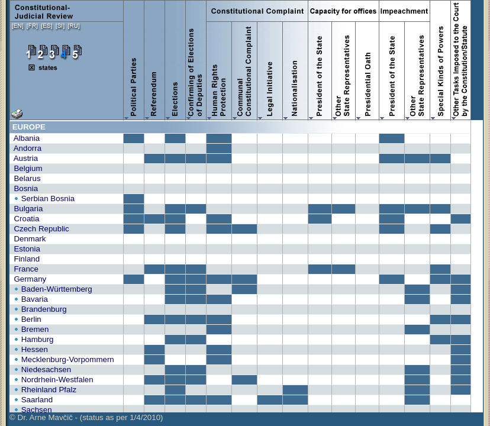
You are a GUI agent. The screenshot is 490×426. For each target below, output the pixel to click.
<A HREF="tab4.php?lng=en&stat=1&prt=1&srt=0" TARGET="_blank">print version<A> (246, 266)
